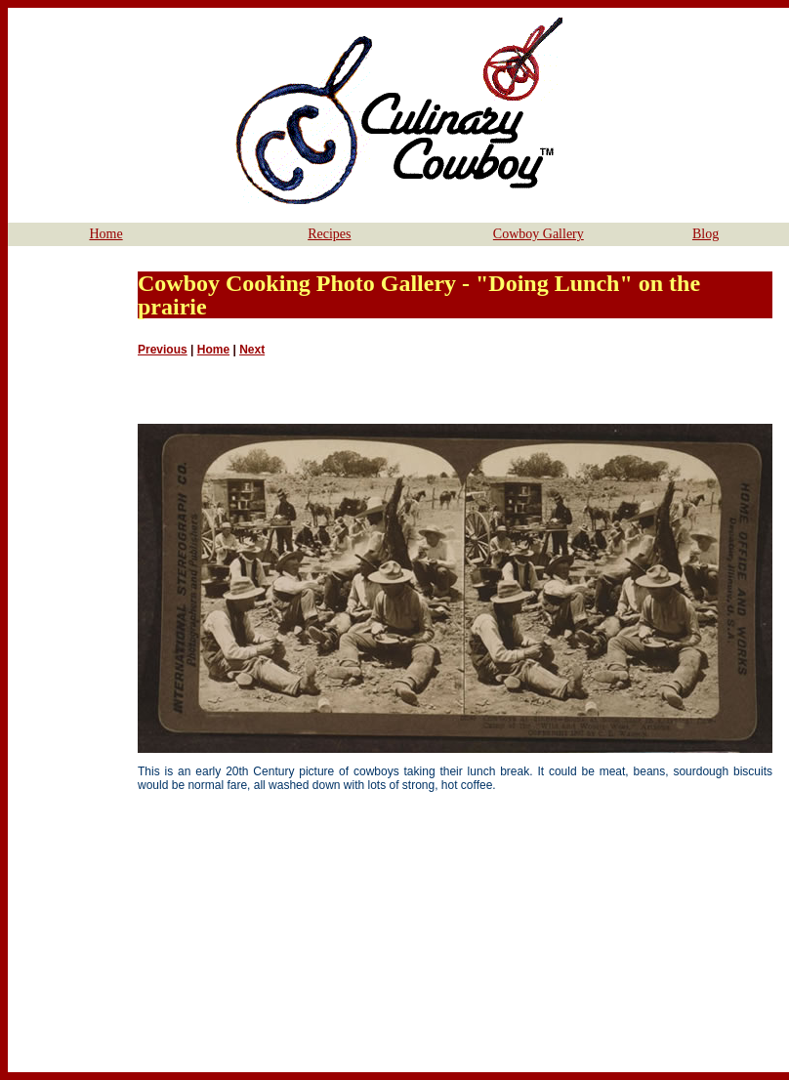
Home (105, 234)
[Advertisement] (70, 542)
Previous (162, 349)
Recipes (329, 234)
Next (252, 349)
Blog (705, 234)
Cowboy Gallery (538, 234)
